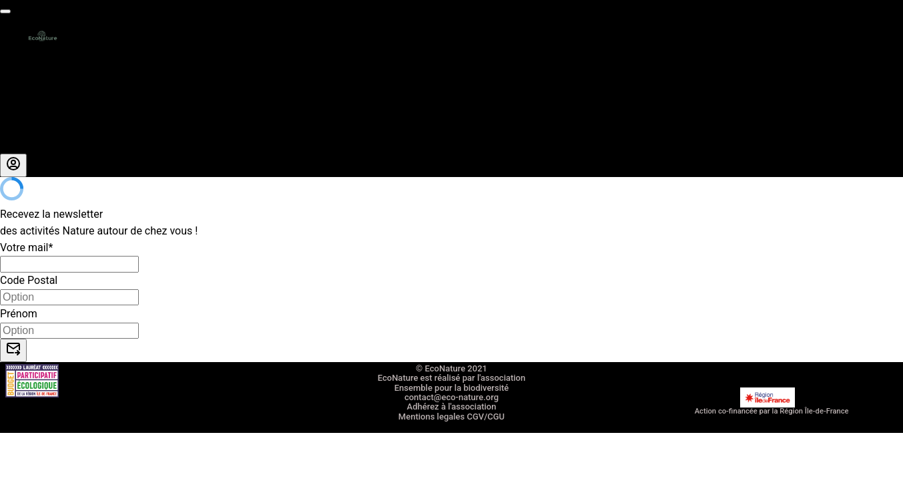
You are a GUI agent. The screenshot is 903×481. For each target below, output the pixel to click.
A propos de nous (41, 128)
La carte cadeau (38, 78)
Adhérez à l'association (452, 407)
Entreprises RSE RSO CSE (60, 95)
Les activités (29, 62)
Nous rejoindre (34, 112)
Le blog (17, 145)
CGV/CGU (486, 417)
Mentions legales (431, 417)
